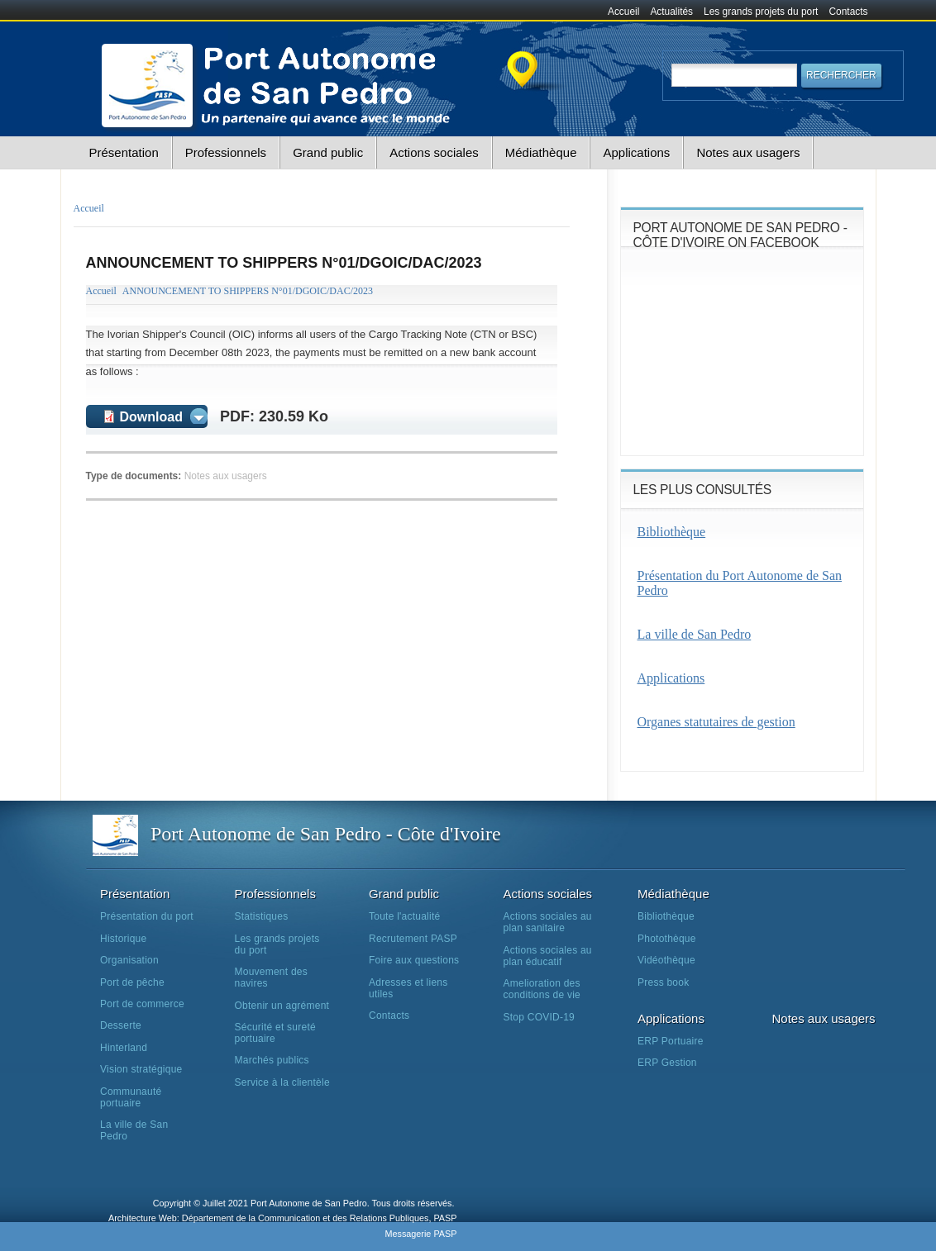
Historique (123, 938)
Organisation (129, 960)
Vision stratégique (141, 1069)
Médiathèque (541, 152)
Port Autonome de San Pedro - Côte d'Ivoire (325, 833)
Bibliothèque (672, 532)
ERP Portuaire (671, 1041)
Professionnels (225, 152)
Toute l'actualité (404, 916)
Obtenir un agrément (282, 1005)
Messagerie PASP (420, 1234)
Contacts (848, 11)
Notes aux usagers (748, 152)
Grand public (328, 152)
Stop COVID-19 (539, 1017)
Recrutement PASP (413, 938)
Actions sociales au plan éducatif (548, 956)
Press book (663, 982)
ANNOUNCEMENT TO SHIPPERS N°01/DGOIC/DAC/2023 (247, 291)
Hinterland (123, 1048)
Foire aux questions (414, 960)
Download (151, 417)
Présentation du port (146, 916)
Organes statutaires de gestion (716, 722)
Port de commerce (142, 1004)
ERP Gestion (667, 1062)
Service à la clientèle (282, 1082)
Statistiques (262, 916)
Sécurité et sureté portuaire (275, 1032)
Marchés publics (272, 1060)
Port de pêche (132, 982)
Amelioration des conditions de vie (542, 989)
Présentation (124, 152)
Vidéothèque (666, 960)
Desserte (120, 1025)
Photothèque (667, 938)
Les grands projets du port (761, 11)
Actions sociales (434, 152)
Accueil (623, 11)
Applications (636, 152)
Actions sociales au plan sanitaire (548, 922)
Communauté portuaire (130, 1097)
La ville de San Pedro (695, 634)
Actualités (671, 11)
